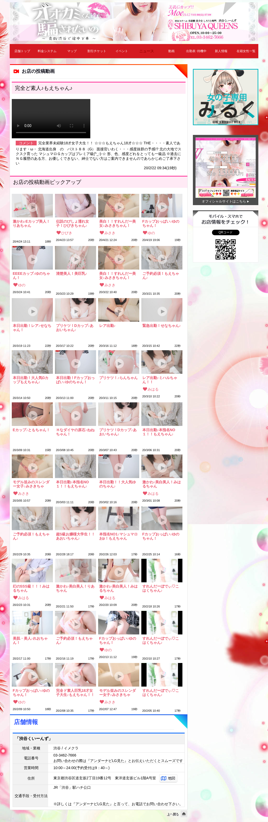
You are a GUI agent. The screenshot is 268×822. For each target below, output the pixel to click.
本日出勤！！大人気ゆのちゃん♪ (117, 484)
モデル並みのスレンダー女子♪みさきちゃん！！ (31, 484)
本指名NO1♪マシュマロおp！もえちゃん (118, 536)
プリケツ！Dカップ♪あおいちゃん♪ (74, 328)
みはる (153, 389)
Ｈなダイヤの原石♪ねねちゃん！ (75, 432)
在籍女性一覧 (246, 51)
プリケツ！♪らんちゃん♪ (118, 380)
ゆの (151, 233)
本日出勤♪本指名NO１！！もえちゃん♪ (158, 432)
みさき (109, 233)
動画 (171, 51)
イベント (121, 51)
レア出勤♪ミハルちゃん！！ (159, 380)
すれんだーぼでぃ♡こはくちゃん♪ (160, 588)
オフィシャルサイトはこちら (224, 201)
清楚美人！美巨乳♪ (71, 274)
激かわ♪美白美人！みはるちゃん (161, 484)
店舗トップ (22, 51)
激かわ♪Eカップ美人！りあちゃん (31, 223)
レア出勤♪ (107, 326)
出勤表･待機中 (196, 51)
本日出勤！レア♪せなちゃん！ (32, 328)
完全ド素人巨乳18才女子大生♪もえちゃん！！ (75, 693)
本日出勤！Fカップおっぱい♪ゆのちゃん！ (75, 380)
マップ (72, 51)
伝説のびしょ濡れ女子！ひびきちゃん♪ (72, 223)
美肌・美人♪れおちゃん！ (30, 640)
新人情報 (221, 51)
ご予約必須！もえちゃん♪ (160, 276)
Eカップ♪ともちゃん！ (31, 430)
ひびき (66, 233)
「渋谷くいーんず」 (34, 738)
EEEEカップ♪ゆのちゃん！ (31, 276)
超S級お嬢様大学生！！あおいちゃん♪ (75, 536)
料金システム (47, 51)
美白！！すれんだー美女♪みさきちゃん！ (117, 223)
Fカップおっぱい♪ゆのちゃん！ (161, 223)
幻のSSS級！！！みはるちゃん (31, 588)
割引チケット (96, 51)
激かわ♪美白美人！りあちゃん (75, 588)
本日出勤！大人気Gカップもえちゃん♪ (31, 380)
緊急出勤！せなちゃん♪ (161, 326)
